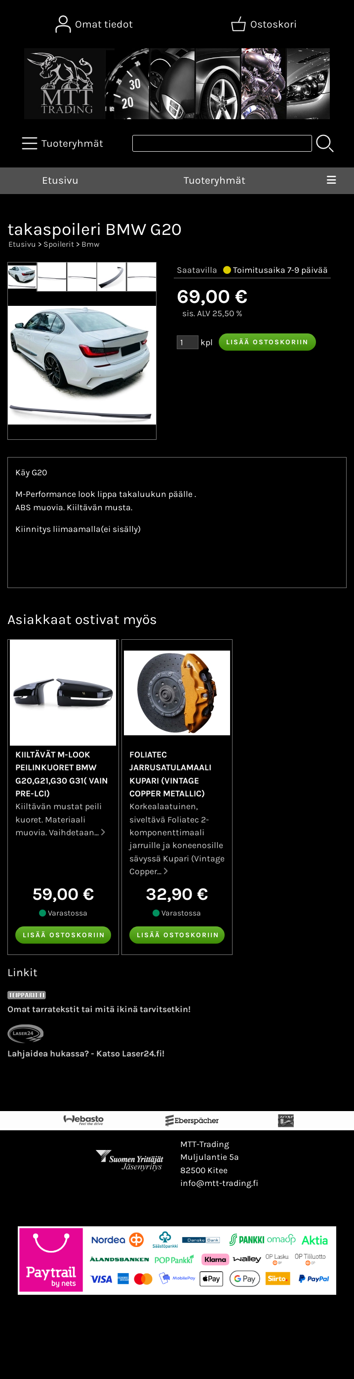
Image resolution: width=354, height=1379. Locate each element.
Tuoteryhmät (214, 180)
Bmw (90, 244)
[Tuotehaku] (222, 143)
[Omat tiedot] (95, 24)
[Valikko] (331, 180)
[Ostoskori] (265, 24)
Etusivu (60, 180)
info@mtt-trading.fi (219, 1183)
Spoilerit (58, 244)
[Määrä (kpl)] (187, 342)
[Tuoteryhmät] (63, 143)
